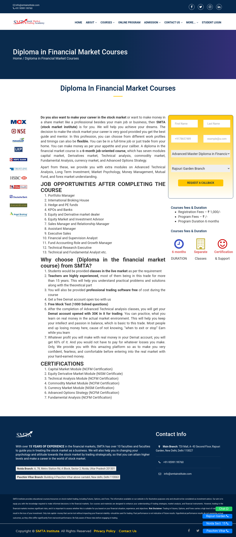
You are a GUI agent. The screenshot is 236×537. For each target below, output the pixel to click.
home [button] (78, 22)
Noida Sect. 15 (217, 523)
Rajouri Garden (217, 516)
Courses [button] (107, 22)
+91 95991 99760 (22, 8)
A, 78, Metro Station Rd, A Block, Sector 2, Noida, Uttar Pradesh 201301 (66, 468)
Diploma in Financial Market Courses (52, 58)
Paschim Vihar (217, 531)
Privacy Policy (105, 531)
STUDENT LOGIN (211, 22)
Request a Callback (200, 182)
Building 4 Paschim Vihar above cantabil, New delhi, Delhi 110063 (68, 477)
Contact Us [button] (173, 22)
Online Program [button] (129, 22)
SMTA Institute (47, 531)
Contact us (127, 531)
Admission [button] (152, 22)
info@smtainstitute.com (27, 5)
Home (17, 58)
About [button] (91, 22)
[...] (184, 124)
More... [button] (192, 22)
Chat (224, 508)
